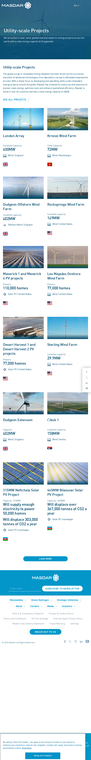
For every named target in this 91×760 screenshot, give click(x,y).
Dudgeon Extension (18, 420)
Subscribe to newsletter (62, 589)
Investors (68, 606)
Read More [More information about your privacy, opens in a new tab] (27, 754)
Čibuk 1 (53, 420)
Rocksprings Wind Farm (65, 204)
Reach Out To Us (45, 632)
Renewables (18, 600)
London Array (13, 136)
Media (52, 606)
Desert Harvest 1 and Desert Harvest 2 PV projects (19, 349)
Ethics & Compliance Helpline (28, 613)
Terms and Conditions (14, 618)
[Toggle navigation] (86, 5)
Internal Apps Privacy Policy (67, 618)
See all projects (16, 99)
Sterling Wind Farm (62, 345)
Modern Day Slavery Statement (28, 623)
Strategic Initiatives (69, 600)
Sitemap (74, 623)
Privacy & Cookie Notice (61, 613)
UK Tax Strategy (39, 618)
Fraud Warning (57, 623)
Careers (36, 606)
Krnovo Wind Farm (61, 136)
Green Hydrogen (41, 600)
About (20, 606)
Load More (45, 559)
